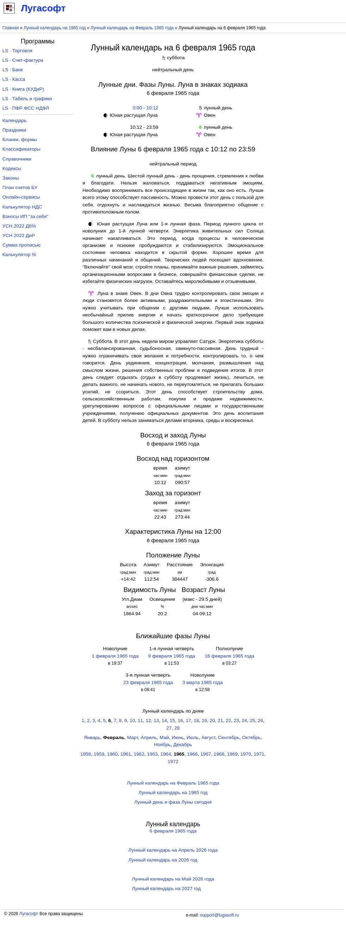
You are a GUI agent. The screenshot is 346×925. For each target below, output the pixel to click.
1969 (232, 754)
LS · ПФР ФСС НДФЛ (25, 108)
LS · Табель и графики (27, 98)
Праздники (14, 130)
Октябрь (251, 737)
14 (164, 720)
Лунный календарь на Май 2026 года (173, 879)
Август (208, 737)
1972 (173, 761)
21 (220, 720)
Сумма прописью (21, 245)
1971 (259, 754)
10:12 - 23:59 (144, 127)
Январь (92, 737)
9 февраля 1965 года (171, 656)
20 (212, 720)
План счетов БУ (19, 187)
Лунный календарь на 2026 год (162, 860)
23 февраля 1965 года (147, 682)
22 (228, 720)
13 (156, 720)
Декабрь (182, 744)
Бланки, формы (19, 139)
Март (132, 737)
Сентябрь (228, 737)
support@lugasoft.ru (219, 915)
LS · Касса (13, 79)
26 (260, 720)
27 (169, 728)
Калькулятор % (19, 254)
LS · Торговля (17, 50)
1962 (139, 754)
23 (236, 720)
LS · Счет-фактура (22, 60)
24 (244, 720)
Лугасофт (28, 913)
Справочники (16, 159)
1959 (99, 754)
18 (196, 720)
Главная (10, 27)
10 (132, 720)
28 (177, 728)
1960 (112, 754)
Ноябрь (162, 744)
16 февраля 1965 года (229, 656)
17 (188, 720)
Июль (193, 737)
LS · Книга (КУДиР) (23, 89)
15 (172, 720)
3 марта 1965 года (202, 682)
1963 (152, 754)
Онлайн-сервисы (21, 197)
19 (204, 720)
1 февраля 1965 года (115, 656)
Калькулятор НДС (22, 207)
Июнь (178, 737)
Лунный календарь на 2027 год (166, 888)
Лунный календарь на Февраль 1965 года (132, 27)
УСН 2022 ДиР (18, 235)
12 (148, 720)
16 (180, 720)
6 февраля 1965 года (173, 831)
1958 (85, 754)
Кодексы (11, 168)
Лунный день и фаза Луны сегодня (173, 802)
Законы (10, 178)
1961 (125, 754)
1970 (245, 754)
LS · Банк (12, 69)
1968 (219, 754)
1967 (205, 754)
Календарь (14, 120)
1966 (192, 754)
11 (140, 720)
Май (164, 737)
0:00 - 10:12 (144, 107)
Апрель (149, 737)
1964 (165, 754)
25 (252, 720)
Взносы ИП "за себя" (25, 216)
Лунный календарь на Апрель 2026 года (173, 850)
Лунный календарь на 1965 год (55, 27)
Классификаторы (21, 149)
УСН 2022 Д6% (19, 226)
